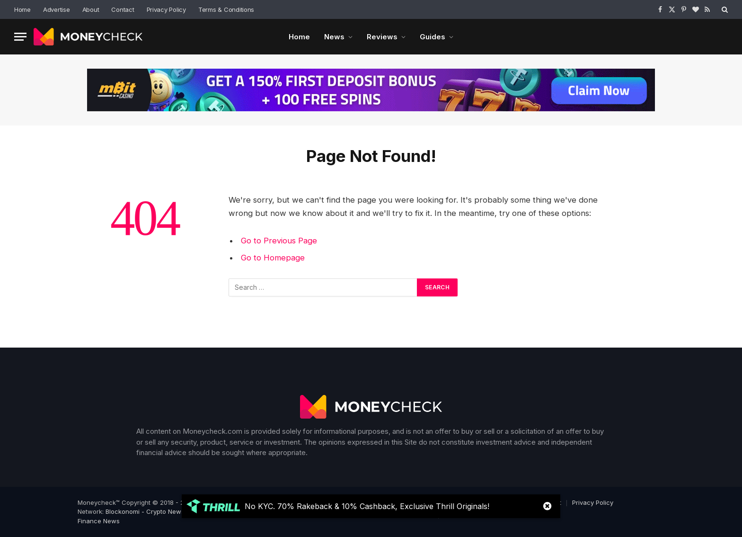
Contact (122, 9)
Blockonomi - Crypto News (145, 511)
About (90, 9)
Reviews (382, 36)
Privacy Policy (166, 9)
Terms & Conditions (226, 9)
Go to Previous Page (279, 240)
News (334, 36)
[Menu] (20, 36)
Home (22, 9)
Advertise (56, 9)
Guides (432, 36)
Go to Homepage (273, 257)
